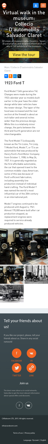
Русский (35, 440)
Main (6, 67)
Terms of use (18, 433)
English (43, 440)
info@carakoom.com (10, 426)
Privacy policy (30, 433)
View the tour (24, 54)
